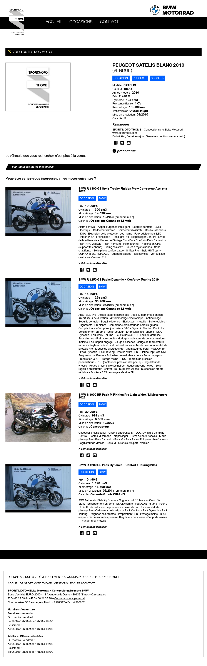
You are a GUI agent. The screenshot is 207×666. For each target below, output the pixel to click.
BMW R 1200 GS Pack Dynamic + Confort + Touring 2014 (117, 465)
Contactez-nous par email (69, 598)
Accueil (54, 22)
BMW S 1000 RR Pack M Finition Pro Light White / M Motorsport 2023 (122, 396)
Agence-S (27, 576)
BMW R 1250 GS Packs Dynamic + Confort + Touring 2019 (118, 279)
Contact (109, 22)
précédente (124, 151)
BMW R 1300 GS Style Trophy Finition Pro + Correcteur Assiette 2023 (122, 190)
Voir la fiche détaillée (94, 263)
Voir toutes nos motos (32, 52)
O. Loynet (112, 576)
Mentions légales (67, 583)
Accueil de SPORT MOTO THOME (30, 583)
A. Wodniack (72, 576)
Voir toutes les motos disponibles (33, 166)
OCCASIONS (81, 22)
